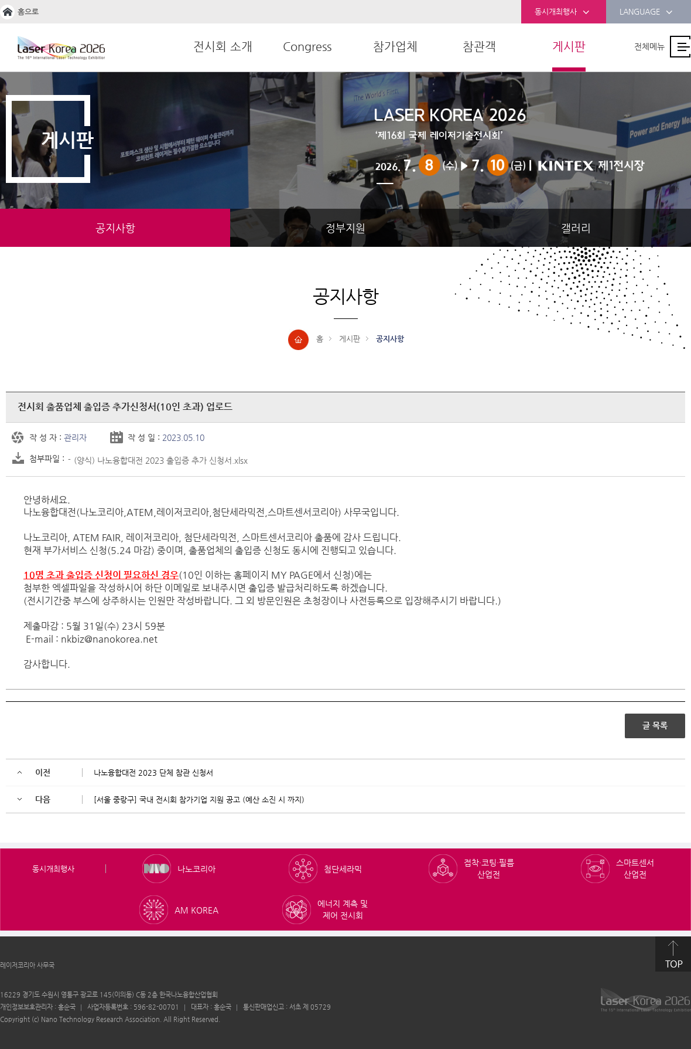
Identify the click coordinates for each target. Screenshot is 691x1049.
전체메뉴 (649, 46)
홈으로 (28, 11)
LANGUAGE (646, 12)
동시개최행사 (562, 12)
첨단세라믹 (343, 868)
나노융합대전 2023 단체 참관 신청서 (153, 772)
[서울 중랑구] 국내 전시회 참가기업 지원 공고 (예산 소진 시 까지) (199, 799)
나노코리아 (196, 868)
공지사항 (115, 228)
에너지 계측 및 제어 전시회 (342, 908)
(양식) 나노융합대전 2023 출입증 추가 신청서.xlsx (161, 459)
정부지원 (345, 228)
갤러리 (576, 228)
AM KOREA (196, 909)
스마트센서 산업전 (635, 867)
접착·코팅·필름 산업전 (489, 867)
